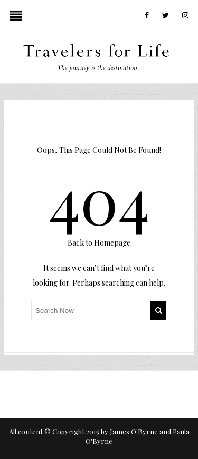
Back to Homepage (99, 243)
